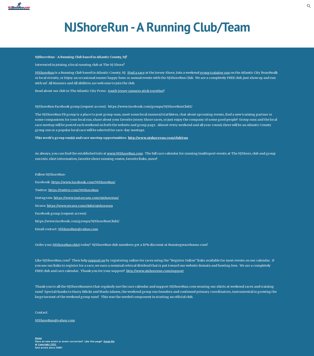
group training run (215, 73)
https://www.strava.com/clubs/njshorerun (80, 206)
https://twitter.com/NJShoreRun (73, 190)
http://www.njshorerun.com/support (155, 271)
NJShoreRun (44, 73)
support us (96, 260)
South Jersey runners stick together (136, 91)
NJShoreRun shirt (66, 245)
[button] (309, 6)
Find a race (136, 73)
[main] (157, 27)
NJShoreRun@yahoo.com (78, 229)
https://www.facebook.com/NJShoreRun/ (83, 182)
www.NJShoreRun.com (125, 153)
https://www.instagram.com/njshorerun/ (86, 198)
